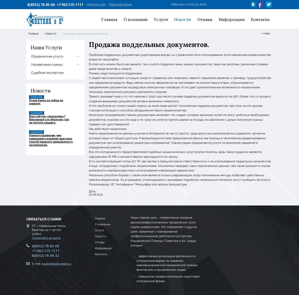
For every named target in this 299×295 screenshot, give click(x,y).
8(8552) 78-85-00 (41, 4)
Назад (266, 33)
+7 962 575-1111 (70, 4)
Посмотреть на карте (46, 238)
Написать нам (96, 4)
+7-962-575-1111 (45, 250)
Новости (50, 33)
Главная (33, 33)
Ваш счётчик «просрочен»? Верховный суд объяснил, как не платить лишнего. (49, 119)
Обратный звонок (120, 4)
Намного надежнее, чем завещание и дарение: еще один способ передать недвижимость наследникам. (51, 140)
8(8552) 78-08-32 (45, 255)
